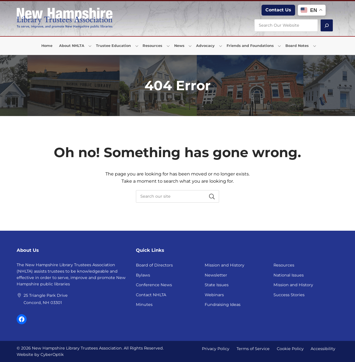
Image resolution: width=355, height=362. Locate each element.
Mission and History (224, 265)
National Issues (288, 275)
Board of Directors (154, 265)
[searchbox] (177, 196)
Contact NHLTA (151, 294)
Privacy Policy (215, 348)
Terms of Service (253, 348)
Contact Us (278, 9)
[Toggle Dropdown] (90, 45)
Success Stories (289, 294)
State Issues (217, 284)
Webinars (214, 294)
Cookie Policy (290, 348)
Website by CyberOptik (40, 354)
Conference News (154, 284)
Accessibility (323, 348)
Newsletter (216, 275)
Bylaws (143, 275)
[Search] (327, 25)
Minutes (144, 304)
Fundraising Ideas (222, 304)
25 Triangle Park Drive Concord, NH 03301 (46, 299)
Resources (283, 265)
